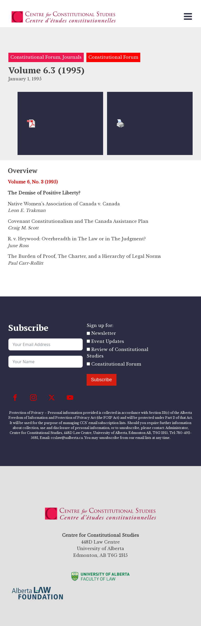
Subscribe (101, 379)
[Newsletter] (88, 333)
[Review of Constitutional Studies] (88, 349)
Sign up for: (100, 325)
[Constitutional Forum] (88, 364)
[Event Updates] (88, 341)
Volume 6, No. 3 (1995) (33, 181)
